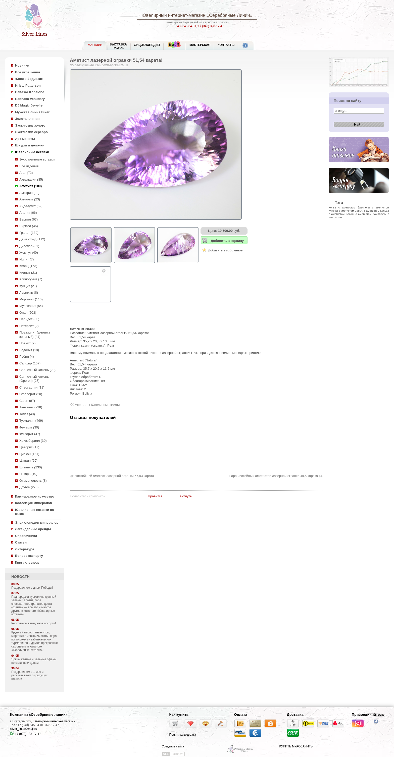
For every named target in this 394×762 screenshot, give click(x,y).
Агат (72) (26, 173)
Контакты (226, 45)
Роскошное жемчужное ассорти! (33, 623)
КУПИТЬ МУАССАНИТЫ (296, 746)
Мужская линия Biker (32, 112)
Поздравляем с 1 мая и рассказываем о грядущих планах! (29, 675)
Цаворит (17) (29, 447)
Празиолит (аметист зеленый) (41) (34, 335)
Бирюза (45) (28, 226)
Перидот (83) (29, 319)
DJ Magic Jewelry (29, 105)
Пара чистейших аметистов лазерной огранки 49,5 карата (273, 476)
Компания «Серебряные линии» (39, 715)
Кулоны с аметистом (341, 210)
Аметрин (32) (29, 193)
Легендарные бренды (33, 529)
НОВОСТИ (20, 577)
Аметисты (121, 65)
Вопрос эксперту (29, 556)
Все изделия (28, 166)
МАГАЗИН (95, 45)
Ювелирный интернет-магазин (173, 15)
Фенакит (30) (29, 427)
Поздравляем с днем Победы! (32, 587)
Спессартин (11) (31, 387)
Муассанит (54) (31, 306)
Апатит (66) (28, 212)
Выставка (118, 46)
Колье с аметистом (342, 207)
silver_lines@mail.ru (23, 729)
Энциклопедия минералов (37, 522)
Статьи (21, 542)
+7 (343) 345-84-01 (183, 26)
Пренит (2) (27, 343)
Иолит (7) (26, 259)
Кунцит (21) (28, 286)
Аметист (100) (30, 186)
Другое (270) (28, 487)
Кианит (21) (28, 273)
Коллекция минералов (33, 503)
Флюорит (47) (29, 434)
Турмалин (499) (31, 420)
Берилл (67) (28, 219)
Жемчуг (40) (28, 252)
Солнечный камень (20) (37, 370)
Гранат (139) (28, 233)
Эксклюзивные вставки (37, 159)
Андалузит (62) (30, 206)
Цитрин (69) (28, 460)
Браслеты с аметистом (373, 207)
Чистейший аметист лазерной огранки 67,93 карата (114, 476)
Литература (24, 549)
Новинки (22, 65)
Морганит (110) (31, 299)
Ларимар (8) (28, 292)
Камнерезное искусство (34, 496)
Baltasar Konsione (29, 92)
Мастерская (199, 45)
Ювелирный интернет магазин (54, 721)
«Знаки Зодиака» (29, 79)
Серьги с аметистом (367, 210)
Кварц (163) (28, 266)
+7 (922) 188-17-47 (25, 734)
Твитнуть (185, 496)
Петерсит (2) (29, 326)
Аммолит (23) (29, 199)
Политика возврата (182, 734)
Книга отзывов (27, 562)
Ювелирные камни (97, 65)
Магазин (76, 65)
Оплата (240, 715)
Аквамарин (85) (31, 179)
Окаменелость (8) (33, 480)
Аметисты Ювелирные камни (97, 405)
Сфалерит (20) (30, 394)
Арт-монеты (25, 139)
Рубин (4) (26, 356)
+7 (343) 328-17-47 (211, 26)
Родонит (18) (29, 350)
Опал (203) (27, 312)
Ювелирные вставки (32, 152)
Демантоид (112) (32, 239)
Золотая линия (27, 119)
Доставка (295, 715)
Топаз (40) (27, 414)
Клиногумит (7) (30, 279)
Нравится (155, 496)
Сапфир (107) (29, 363)
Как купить (179, 715)
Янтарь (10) (28, 474)
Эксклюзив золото (30, 125)
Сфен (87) (27, 401)
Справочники (26, 536)
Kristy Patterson (28, 85)
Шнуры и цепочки (29, 145)
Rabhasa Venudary (30, 99)
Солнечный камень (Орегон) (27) (34, 379)
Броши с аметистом (358, 213)
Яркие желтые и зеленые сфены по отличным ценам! (33, 661)
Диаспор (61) (29, 246)
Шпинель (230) (30, 467)
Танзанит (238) (30, 407)
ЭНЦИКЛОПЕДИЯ (147, 45)
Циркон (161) (29, 454)
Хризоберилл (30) (33, 441)
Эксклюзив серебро (31, 132)
